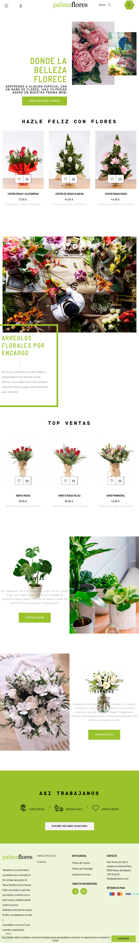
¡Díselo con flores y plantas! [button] (44, 100)
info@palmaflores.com (118, 878)
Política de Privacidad (82, 868)
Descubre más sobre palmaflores (69, 826)
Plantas (41, 862)
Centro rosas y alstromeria (23, 193)
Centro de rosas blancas (69, 193)
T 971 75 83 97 (113, 874)
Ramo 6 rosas (23, 495)
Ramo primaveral (116, 495)
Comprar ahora (34, 617)
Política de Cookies (81, 862)
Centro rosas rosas (116, 193)
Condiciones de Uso (81, 874)
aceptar (123, 938)
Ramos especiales (46, 855)
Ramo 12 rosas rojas (69, 495)
